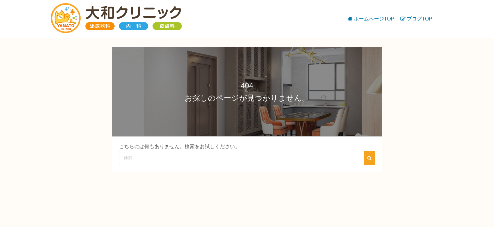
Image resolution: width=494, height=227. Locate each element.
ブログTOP (419, 18)
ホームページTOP (374, 18)
